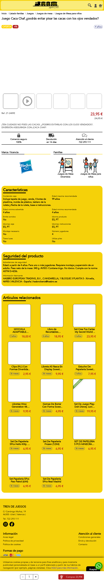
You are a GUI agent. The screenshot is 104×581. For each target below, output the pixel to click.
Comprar (74, 576)
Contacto (82, 544)
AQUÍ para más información (64, 567)
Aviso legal (8, 537)
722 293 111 (13, 518)
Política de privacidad (13, 540)
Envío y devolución (87, 540)
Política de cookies (12, 544)
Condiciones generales (89, 537)
